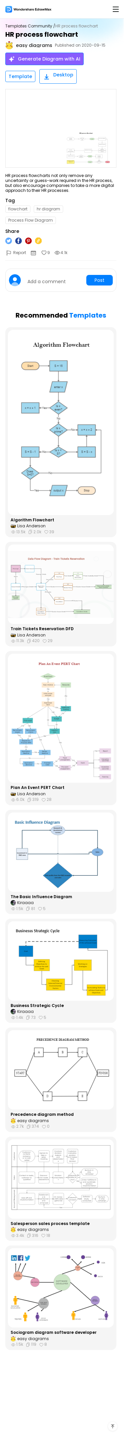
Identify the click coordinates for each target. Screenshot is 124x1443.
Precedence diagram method (42, 1114)
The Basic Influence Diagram (41, 897)
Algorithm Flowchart (32, 520)
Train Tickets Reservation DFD (42, 629)
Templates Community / (30, 26)
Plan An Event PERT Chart (37, 787)
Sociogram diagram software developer (54, 1332)
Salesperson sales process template (50, 1223)
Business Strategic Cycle (37, 1005)
